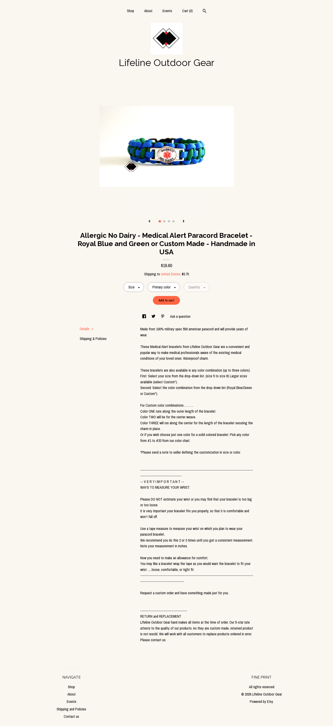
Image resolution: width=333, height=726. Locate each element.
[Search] (204, 11)
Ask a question (180, 316)
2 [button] (164, 221)
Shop (130, 10)
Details (86, 328)
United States (170, 274)
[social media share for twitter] (153, 316)
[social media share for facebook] (144, 316)
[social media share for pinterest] (163, 316)
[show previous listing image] (149, 221)
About (148, 10)
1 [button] (160, 221)
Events (167, 10)
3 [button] (169, 221)
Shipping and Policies (71, 709)
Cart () (187, 10)
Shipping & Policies (93, 338)
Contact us (71, 716)
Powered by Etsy (261, 701)
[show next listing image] (183, 221)
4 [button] (173, 221)
